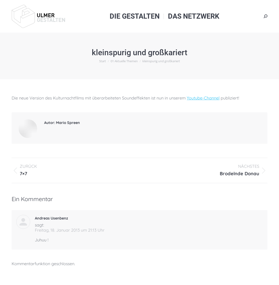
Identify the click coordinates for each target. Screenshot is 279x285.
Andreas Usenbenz (51, 218)
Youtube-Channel (203, 98)
